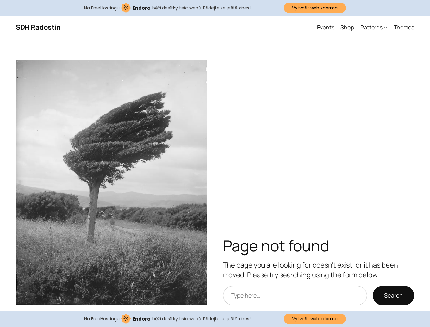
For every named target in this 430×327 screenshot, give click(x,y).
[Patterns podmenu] (386, 27)
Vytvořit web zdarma (314, 8)
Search (393, 295)
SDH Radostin (38, 27)
